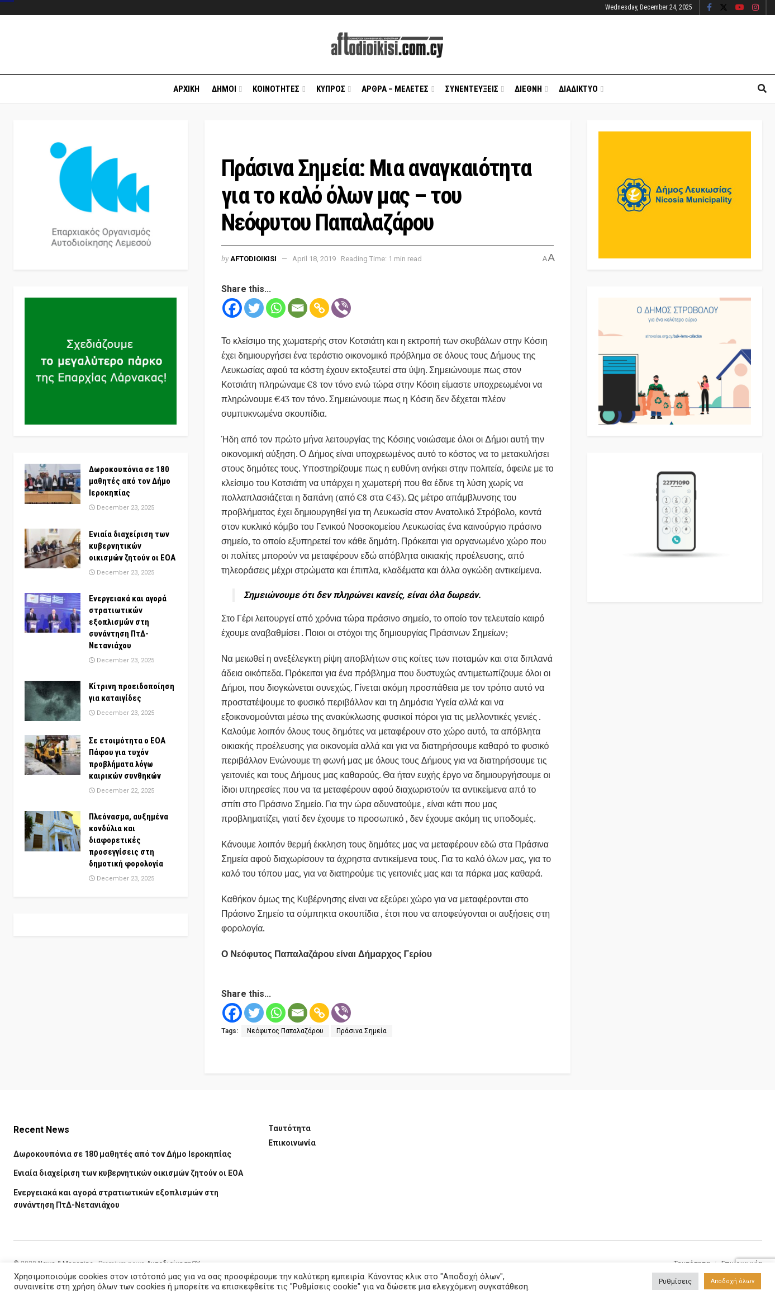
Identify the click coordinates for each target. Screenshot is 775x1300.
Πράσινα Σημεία (361, 1031)
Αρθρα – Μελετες (395, 89)
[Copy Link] (319, 308)
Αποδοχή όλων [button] (732, 1281)
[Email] (297, 308)
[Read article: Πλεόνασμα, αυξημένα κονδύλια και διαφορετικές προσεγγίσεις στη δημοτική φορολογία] (52, 831)
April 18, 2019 (314, 259)
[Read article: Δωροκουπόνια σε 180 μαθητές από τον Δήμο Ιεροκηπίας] (52, 484)
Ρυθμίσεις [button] (675, 1281)
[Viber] (341, 308)
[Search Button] (762, 89)
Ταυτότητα (289, 1128)
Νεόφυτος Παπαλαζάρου (285, 1031)
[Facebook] (232, 308)
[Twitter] (254, 308)
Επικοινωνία (292, 1142)
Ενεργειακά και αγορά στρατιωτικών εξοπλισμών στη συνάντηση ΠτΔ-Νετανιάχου (128, 622)
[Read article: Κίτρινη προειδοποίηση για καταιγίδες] (52, 701)
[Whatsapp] (276, 308)
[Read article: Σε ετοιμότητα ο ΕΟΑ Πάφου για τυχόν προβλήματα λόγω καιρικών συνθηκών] (52, 755)
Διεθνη (528, 89)
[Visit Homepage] (387, 45)
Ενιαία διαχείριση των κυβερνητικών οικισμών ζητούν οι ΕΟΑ (132, 546)
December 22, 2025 (121, 790)
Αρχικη (186, 89)
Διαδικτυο (578, 89)
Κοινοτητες (276, 89)
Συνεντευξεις (471, 89)
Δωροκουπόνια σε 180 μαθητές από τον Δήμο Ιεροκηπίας (129, 481)
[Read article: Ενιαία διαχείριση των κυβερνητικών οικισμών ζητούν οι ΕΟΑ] (52, 549)
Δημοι (224, 89)
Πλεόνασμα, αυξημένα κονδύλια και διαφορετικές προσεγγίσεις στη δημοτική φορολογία (128, 840)
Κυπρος (330, 89)
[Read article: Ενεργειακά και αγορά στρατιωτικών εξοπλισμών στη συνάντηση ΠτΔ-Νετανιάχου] (52, 613)
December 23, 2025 (121, 507)
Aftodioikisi (253, 259)
